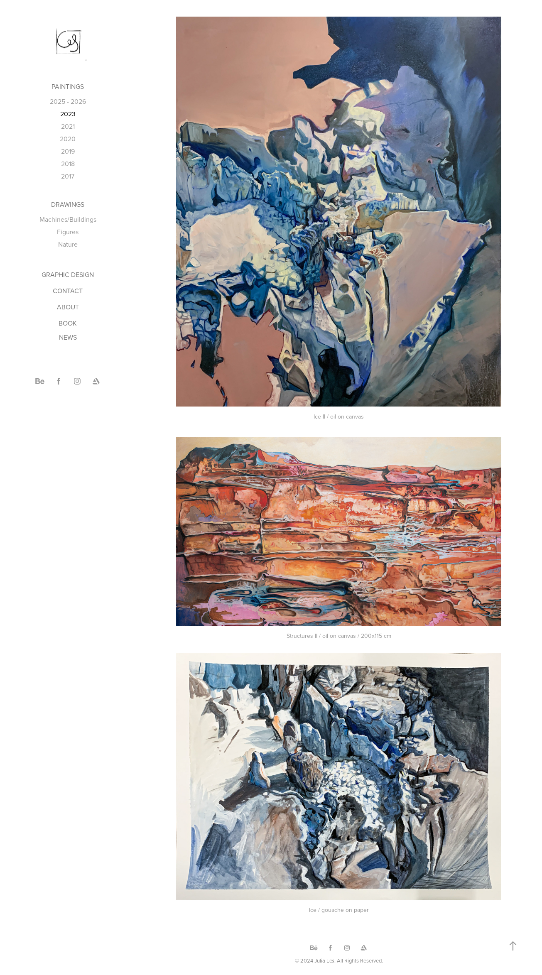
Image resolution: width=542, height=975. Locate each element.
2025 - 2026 (68, 101)
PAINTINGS (68, 86)
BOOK (68, 323)
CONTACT (68, 290)
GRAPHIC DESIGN (68, 274)
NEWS (68, 337)
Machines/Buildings (67, 219)
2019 (68, 151)
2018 (68, 163)
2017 (67, 176)
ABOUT (68, 306)
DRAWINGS (67, 204)
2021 (68, 126)
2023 (68, 113)
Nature (68, 244)
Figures (67, 231)
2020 (68, 138)
